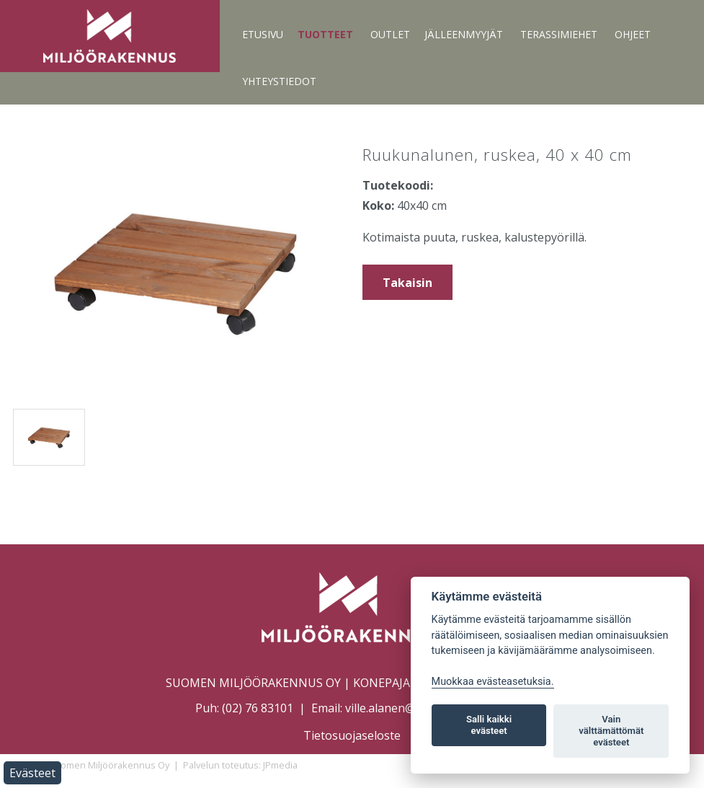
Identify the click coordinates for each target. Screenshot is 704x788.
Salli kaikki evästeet (489, 725)
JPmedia (280, 764)
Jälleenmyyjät (463, 34)
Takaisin (407, 283)
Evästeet (32, 773)
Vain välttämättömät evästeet (611, 731)
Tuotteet (325, 34)
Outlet (390, 34)
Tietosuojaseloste (352, 735)
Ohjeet (633, 34)
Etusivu (262, 34)
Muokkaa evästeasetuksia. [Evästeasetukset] (493, 682)
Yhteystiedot (279, 81)
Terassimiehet (558, 34)
